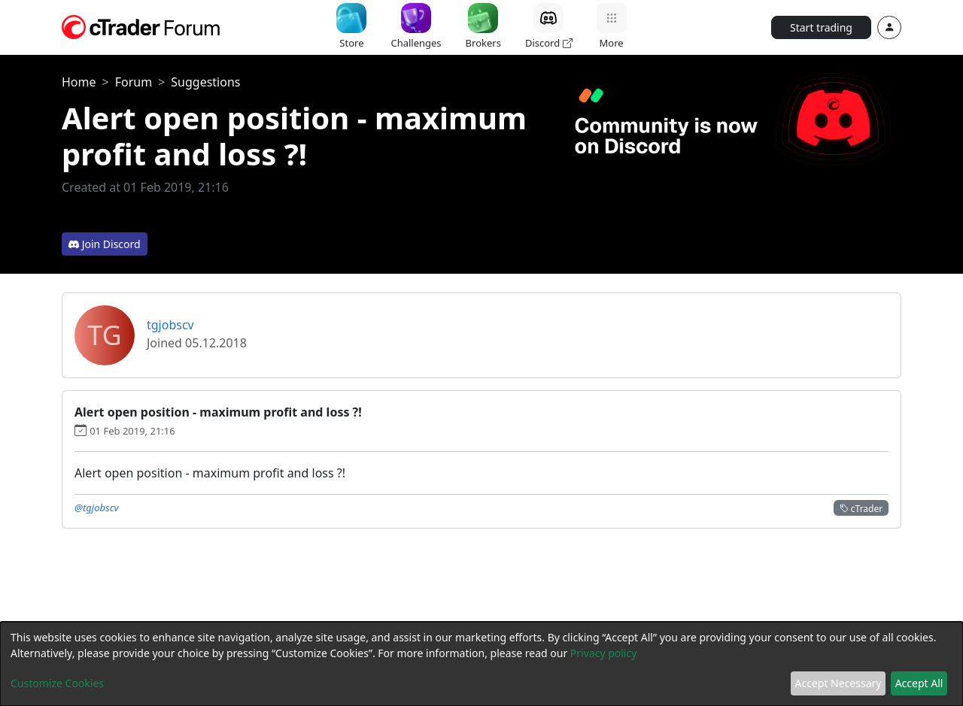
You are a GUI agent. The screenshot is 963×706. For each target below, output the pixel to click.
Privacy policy (603, 653)
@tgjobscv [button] (96, 507)
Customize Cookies (57, 683)
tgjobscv (170, 325)
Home (79, 82)
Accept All (919, 683)
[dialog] (481, 664)
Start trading (821, 27)
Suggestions (205, 82)
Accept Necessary (838, 683)
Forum (133, 82)
